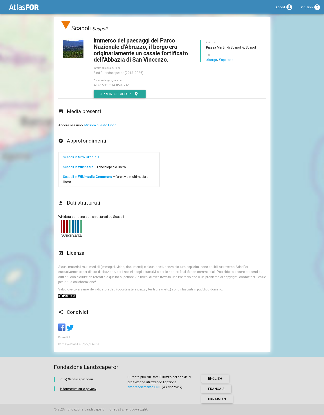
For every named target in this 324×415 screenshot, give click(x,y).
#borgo (211, 60)
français (216, 389)
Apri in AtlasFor (119, 94)
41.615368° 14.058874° (111, 85)
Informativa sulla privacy (78, 389)
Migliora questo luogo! (100, 125)
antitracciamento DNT (144, 387)
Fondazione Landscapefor (86, 409)
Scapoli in (81, 157)
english (215, 378)
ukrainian (217, 399)
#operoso (226, 60)
